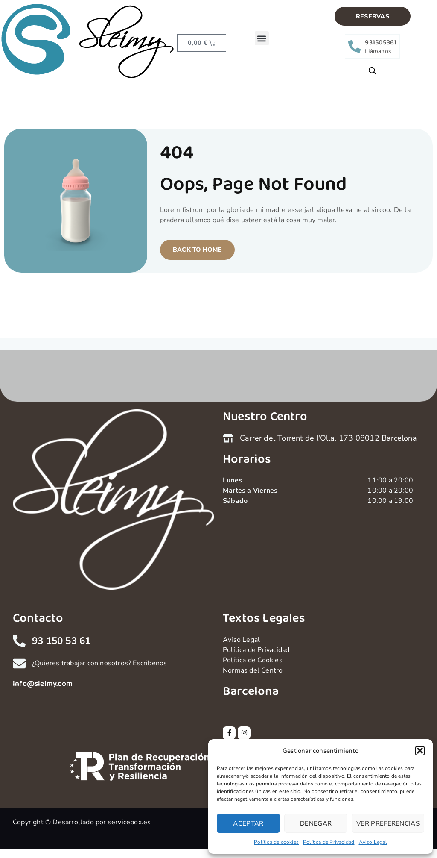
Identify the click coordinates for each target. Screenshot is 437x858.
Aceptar (248, 823)
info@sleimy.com (43, 684)
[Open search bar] (372, 71)
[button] (420, 750)
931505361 (380, 42)
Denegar (316, 823)
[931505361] (354, 46)
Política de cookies (276, 842)
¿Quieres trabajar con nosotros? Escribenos (99, 663)
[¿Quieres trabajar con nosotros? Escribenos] (19, 663)
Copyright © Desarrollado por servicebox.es (82, 822)
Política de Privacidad (328, 842)
